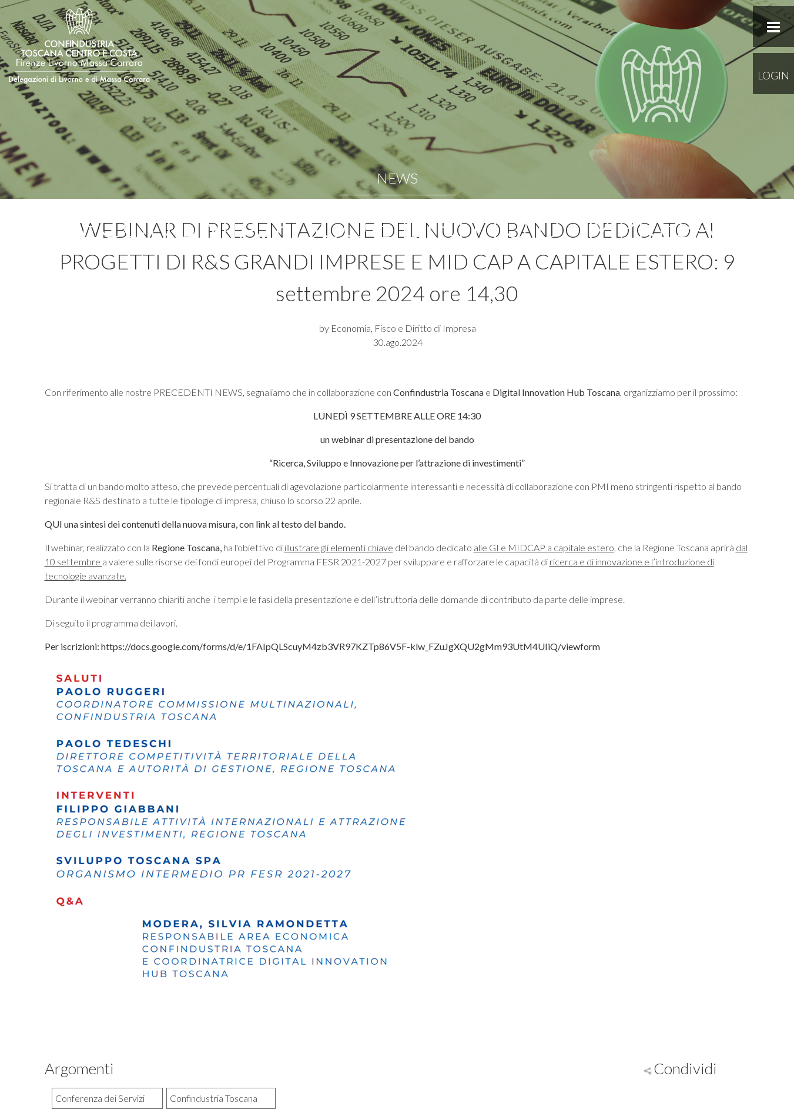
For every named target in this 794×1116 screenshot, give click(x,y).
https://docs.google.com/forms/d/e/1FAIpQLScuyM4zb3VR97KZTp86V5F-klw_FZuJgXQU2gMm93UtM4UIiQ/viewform (350, 646)
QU (52, 523)
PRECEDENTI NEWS (198, 392)
